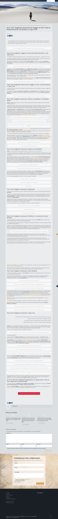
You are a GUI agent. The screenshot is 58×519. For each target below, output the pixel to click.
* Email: (15, 467)
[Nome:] (29, 465)
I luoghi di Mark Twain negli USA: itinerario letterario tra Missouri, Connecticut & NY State (28, 419)
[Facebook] (8, 36)
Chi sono (8, 492)
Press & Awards (9, 495)
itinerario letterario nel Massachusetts (32, 295)
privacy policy (27, 479)
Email (22, 444)
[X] (10, 36)
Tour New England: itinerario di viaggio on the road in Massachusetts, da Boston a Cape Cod (31, 25)
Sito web (38, 444)
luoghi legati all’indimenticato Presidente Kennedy (19, 128)
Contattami (8, 497)
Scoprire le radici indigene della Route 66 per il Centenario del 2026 (13, 419)
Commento (8, 433)
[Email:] (29, 469)
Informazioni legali (10, 502)
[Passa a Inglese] (9, 33)
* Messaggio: (16, 472)
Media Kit (8, 493)
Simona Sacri (14, 406)
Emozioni (13, 25)
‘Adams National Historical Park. (36, 157)
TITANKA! (11, 517)
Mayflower (26, 72)
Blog (10, 25)
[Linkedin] (12, 36)
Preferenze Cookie (10, 501)
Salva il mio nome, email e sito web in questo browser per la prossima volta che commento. (26, 448)
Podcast (7, 496)
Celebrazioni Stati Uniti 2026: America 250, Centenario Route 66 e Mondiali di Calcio (44, 419)
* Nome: (15, 463)
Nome (7, 444)
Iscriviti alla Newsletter (11, 498)
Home (7, 25)
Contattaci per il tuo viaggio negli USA (29, 393)
